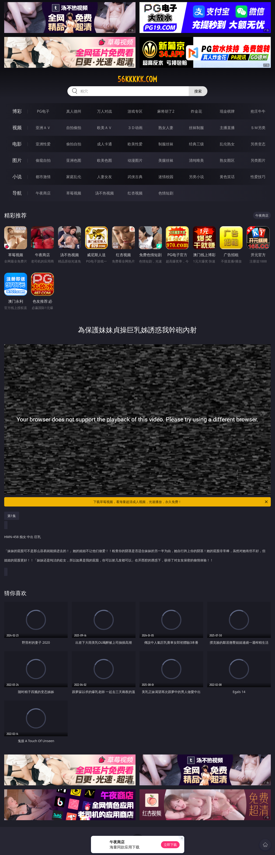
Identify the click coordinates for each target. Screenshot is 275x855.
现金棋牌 (227, 111)
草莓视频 (73, 193)
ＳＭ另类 (258, 127)
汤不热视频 (104, 193)
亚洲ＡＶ (43, 127)
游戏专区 (135, 111)
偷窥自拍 (43, 160)
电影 (17, 144)
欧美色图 (104, 160)
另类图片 (258, 160)
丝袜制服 (196, 127)
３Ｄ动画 (135, 127)
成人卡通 (104, 144)
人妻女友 (104, 176)
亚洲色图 (73, 160)
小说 (17, 176)
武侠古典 (135, 176)
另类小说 (196, 176)
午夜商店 (43, 193)
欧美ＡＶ (104, 127)
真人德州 (73, 111)
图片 (17, 160)
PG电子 (43, 111)
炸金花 (196, 111)
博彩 (17, 111)
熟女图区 (227, 160)
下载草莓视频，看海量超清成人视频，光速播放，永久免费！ (180, 502)
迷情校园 (165, 176)
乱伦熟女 (227, 144)
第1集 (11, 516)
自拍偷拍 (73, 127)
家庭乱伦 (73, 176)
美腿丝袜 (165, 160)
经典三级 (196, 144)
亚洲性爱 (43, 144)
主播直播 (227, 127)
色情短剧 (165, 193)
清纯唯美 (196, 160)
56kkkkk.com (137, 79)
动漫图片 (135, 160)
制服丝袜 (165, 144)
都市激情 (43, 176)
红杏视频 (135, 193)
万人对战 (104, 111)
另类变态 (258, 144)
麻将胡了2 (165, 111)
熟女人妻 (165, 127)
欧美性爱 (135, 144)
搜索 (198, 91)
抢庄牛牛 (258, 111)
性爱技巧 (258, 176)
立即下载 (170, 844)
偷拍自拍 (73, 144)
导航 (17, 193)
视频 (17, 127)
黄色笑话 (227, 176)
